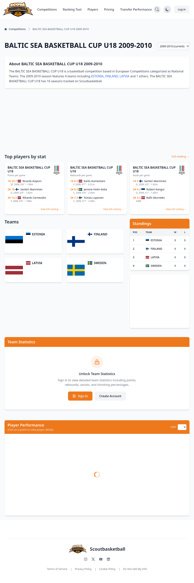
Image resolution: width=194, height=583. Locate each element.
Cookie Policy (107, 569)
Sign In (80, 396)
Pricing (109, 9)
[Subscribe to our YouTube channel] (101, 559)
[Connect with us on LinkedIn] (108, 559)
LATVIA (124, 76)
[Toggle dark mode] (167, 9)
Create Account (110, 396)
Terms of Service (57, 569)
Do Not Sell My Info (135, 569)
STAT (173, 427)
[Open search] (157, 9)
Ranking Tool (72, 9)
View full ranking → (51, 209)
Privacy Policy (83, 569)
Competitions (47, 9)
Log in (182, 9)
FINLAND (111, 76)
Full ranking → (180, 156)
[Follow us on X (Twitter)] (93, 559)
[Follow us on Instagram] (86, 559)
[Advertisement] (97, 120)
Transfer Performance (136, 9)
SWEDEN (100, 263)
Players (93, 9)
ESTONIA (97, 76)
